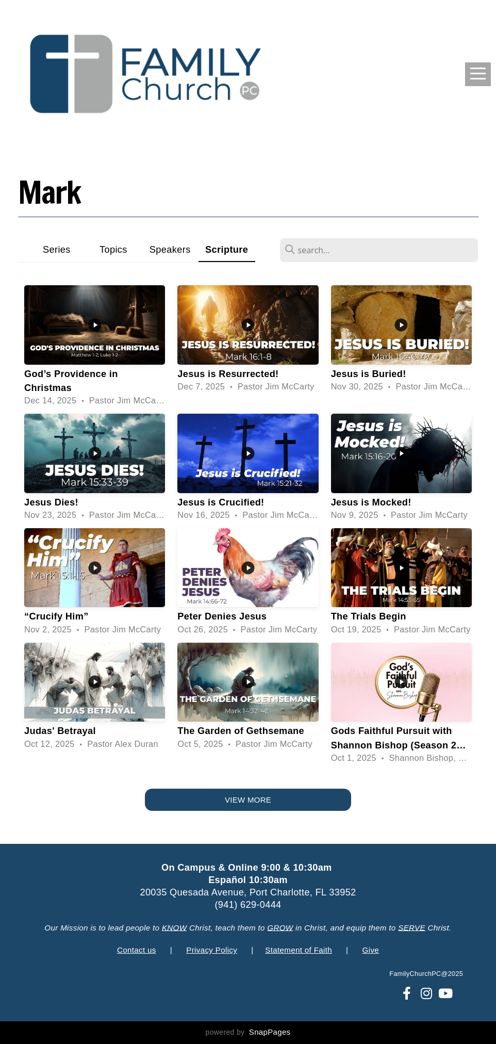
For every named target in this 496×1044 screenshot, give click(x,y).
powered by (248, 1032)
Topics (113, 249)
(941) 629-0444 (247, 905)
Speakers (170, 249)
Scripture (226, 249)
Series (57, 249)
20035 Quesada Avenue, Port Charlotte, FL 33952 (248, 892)
